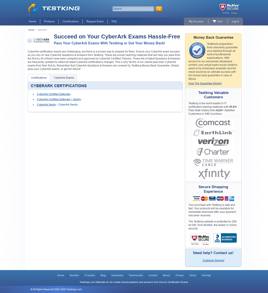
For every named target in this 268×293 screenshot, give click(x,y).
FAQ (114, 21)
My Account (196, 21)
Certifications (71, 21)
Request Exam (95, 21)
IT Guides (90, 275)
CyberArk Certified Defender (53, 94)
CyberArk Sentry (46, 104)
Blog (103, 275)
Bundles (74, 275)
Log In (235, 21)
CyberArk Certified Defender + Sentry (59, 99)
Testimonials (136, 275)
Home (32, 21)
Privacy (180, 275)
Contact (153, 275)
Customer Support (213, 260)
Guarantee (117, 275)
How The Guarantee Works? (205, 83)
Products (49, 21)
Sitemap (206, 275)
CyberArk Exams (64, 77)
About (166, 275)
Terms (192, 275)
